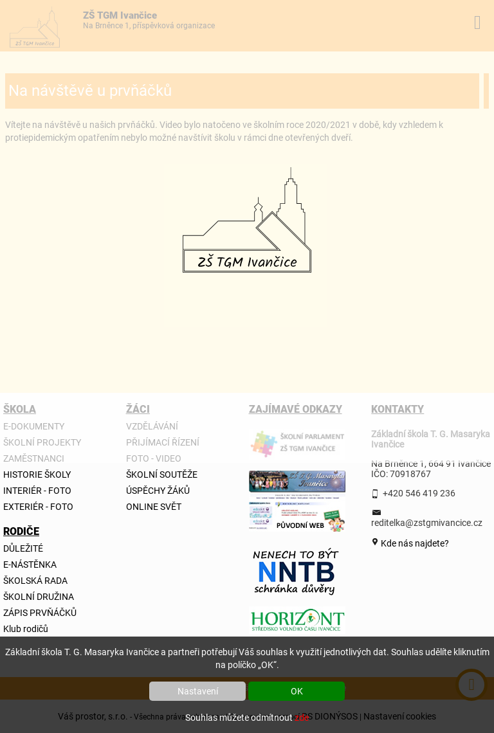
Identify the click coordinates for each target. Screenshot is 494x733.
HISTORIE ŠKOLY (37, 474)
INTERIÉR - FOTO (37, 490)
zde (302, 717)
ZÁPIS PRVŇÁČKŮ (40, 613)
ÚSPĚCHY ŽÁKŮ (158, 490)
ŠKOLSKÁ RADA (35, 580)
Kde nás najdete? (414, 543)
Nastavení (198, 691)
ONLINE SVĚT (153, 507)
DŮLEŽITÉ (23, 548)
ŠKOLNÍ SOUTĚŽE (161, 474)
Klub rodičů (25, 629)
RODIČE (18, 531)
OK (297, 691)
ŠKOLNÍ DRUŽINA (38, 597)
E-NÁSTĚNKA (30, 564)
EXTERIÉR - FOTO (38, 507)
